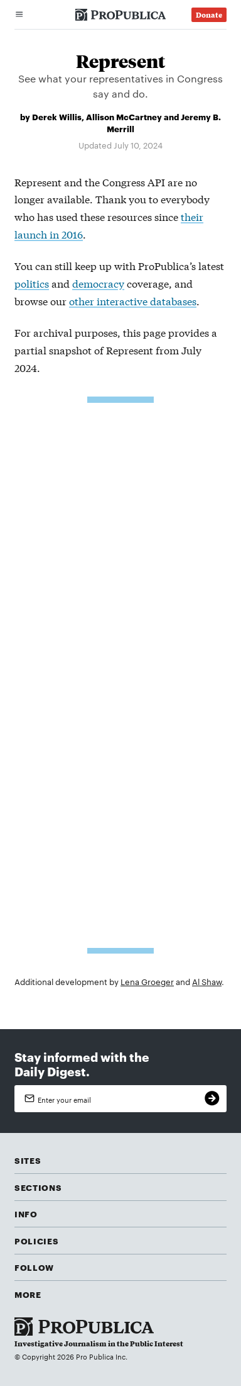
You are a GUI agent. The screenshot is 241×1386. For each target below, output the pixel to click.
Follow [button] (34, 1267)
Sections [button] (38, 1187)
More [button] (27, 1294)
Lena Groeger (147, 981)
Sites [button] (27, 1160)
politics (31, 283)
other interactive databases (132, 300)
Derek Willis (57, 116)
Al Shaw (207, 981)
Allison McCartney (124, 116)
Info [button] (26, 1213)
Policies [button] (36, 1240)
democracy (98, 283)
